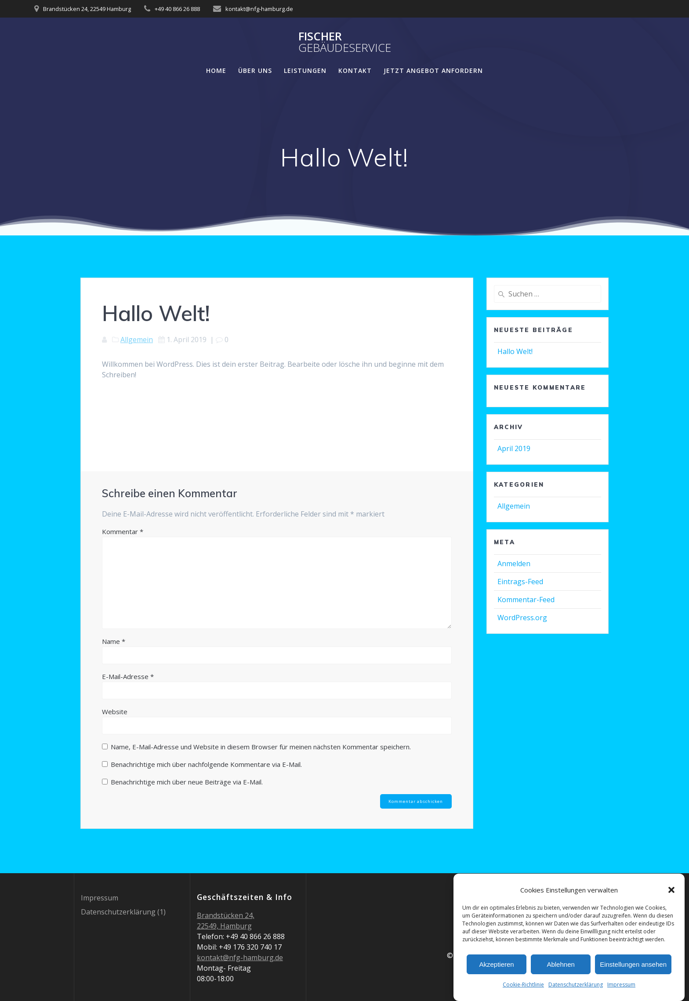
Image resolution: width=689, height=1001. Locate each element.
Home (216, 70)
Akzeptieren (496, 965)
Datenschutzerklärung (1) (123, 912)
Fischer (344, 42)
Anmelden (513, 563)
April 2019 (513, 448)
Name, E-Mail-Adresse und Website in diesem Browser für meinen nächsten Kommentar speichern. (261, 746)
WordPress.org (522, 617)
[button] (671, 891)
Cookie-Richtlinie (523, 986)
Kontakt (355, 70)
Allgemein (136, 339)
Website (114, 711)
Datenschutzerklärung (575, 986)
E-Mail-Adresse (128, 676)
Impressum (621, 986)
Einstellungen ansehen (633, 965)
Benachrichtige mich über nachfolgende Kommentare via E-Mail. (206, 764)
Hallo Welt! (515, 351)
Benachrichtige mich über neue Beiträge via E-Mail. (187, 781)
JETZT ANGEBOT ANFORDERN (433, 70)
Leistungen (305, 70)
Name (113, 641)
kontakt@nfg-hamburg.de (240, 957)
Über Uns (255, 70)
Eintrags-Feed (520, 581)
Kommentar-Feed (526, 599)
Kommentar (122, 531)
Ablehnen (560, 965)
